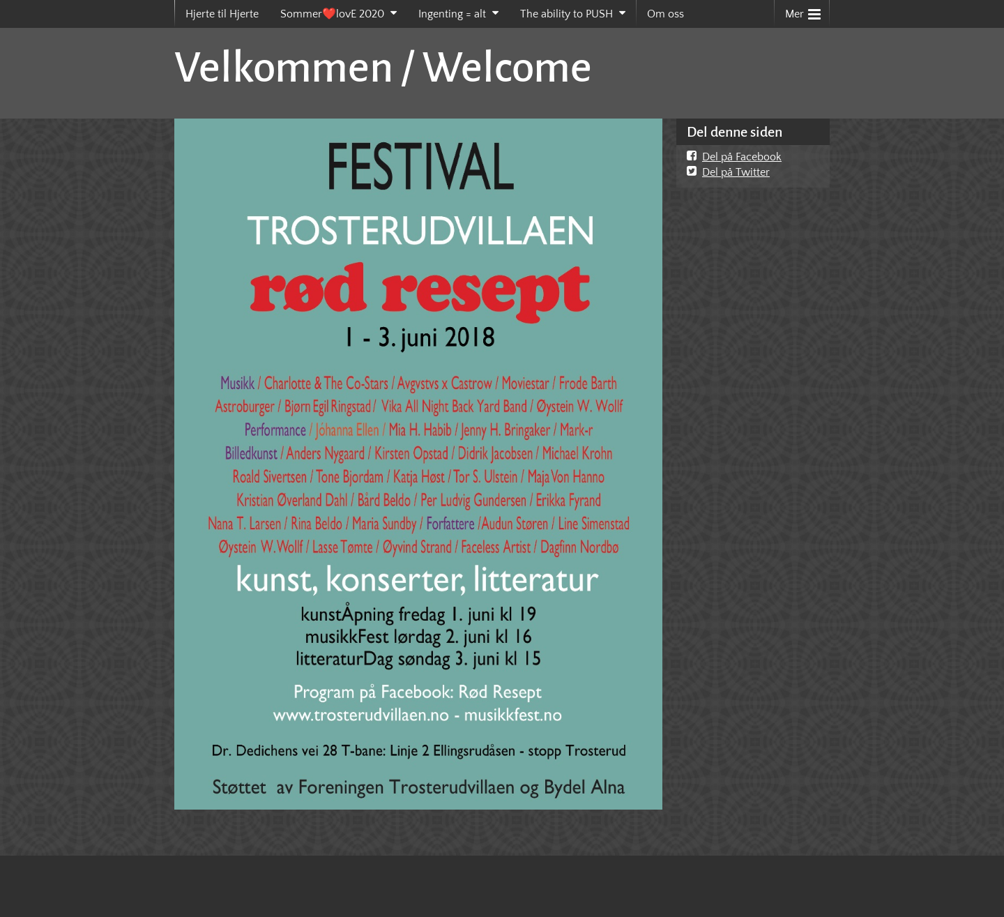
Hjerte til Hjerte (222, 14)
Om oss (665, 14)
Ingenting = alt (452, 14)
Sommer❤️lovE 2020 (332, 14)
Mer (803, 11)
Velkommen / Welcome (383, 68)
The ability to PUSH (566, 14)
